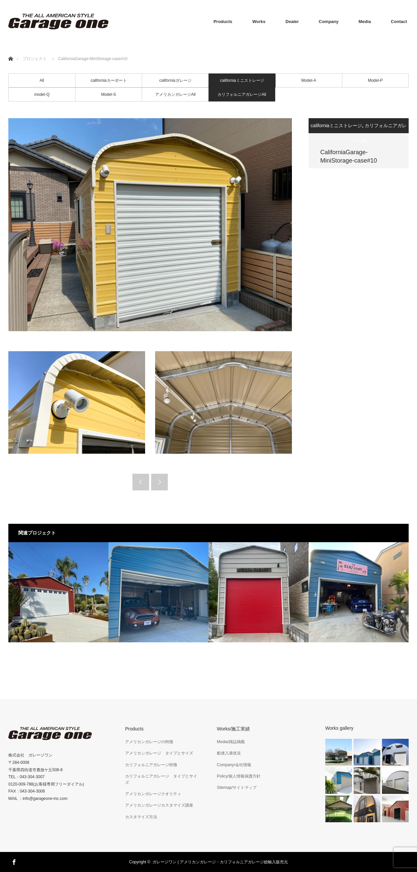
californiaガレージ (175, 80)
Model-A (308, 80)
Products (223, 21)
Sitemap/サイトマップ (237, 787)
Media (365, 21)
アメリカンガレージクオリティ (153, 794)
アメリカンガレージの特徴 (149, 741)
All (42, 80)
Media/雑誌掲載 (231, 741)
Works (259, 21)
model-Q (41, 94)
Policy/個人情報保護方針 (239, 776)
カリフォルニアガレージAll (242, 94)
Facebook (13, 861)
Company (329, 21)
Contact (399, 21)
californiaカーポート (108, 80)
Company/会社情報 (234, 764)
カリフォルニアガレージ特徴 (151, 764)
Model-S (108, 94)
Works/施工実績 (233, 728)
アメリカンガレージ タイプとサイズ (159, 753)
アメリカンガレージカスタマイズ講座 (159, 805)
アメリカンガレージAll (175, 94)
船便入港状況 (229, 753)
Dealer (292, 21)
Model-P (375, 80)
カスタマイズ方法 (141, 817)
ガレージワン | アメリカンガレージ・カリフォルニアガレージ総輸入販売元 (220, 862)
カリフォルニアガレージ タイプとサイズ (161, 779)
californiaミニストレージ (242, 80)
